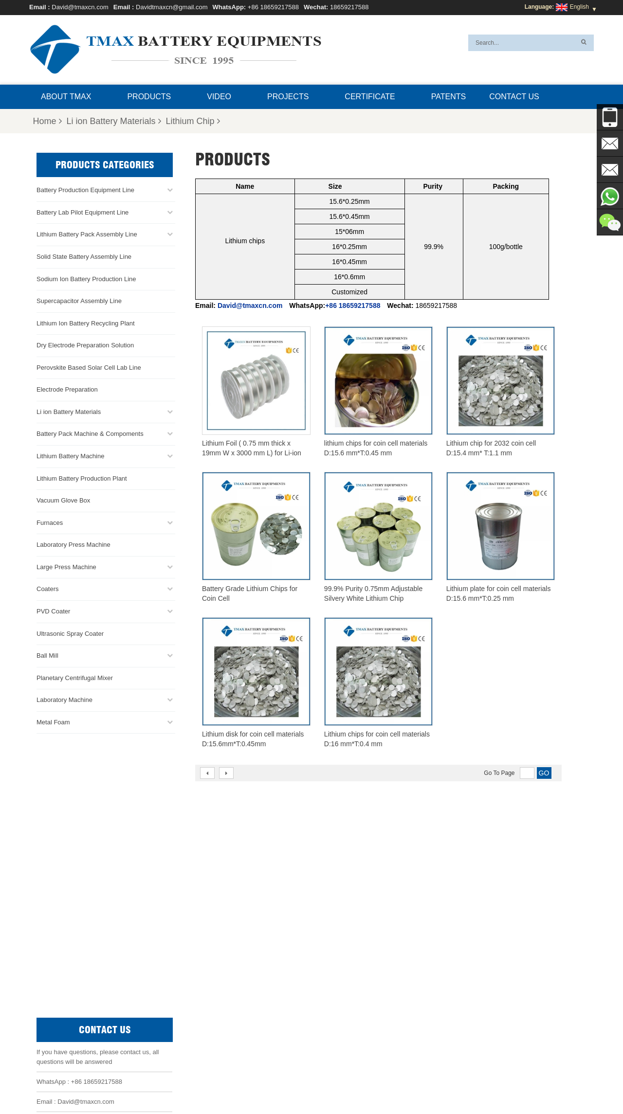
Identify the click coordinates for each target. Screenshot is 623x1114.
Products (149, 96)
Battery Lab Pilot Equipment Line (82, 212)
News (314, 1083)
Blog (415, 1083)
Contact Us (514, 96)
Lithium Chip (193, 121)
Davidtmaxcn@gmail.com (172, 7)
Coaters (48, 589)
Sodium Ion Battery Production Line (86, 278)
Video (219, 96)
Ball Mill (47, 655)
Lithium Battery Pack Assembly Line (87, 234)
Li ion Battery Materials (114, 121)
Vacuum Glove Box (63, 499)
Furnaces (50, 522)
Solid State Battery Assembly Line (84, 256)
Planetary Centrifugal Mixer (75, 677)
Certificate (370, 96)
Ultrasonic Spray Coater (70, 633)
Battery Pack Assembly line (336, 968)
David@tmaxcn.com (80, 7)
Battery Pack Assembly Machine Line (495, 1047)
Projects (288, 96)
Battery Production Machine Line (476, 1059)
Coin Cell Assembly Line (332, 980)
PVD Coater (53, 610)
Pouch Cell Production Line (336, 956)
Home (47, 121)
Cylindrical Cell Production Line (341, 991)
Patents (448, 96)
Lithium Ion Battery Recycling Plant (86, 322)
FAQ (290, 1083)
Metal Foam (53, 721)
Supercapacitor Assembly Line (79, 300)
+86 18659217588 (273, 7)
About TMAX (66, 96)
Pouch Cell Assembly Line (334, 1003)
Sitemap (386, 1083)
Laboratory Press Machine (73, 544)
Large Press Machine (66, 566)
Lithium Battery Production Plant (82, 478)
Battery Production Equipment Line (85, 190)
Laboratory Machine (64, 699)
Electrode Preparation (67, 389)
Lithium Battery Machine (70, 455)
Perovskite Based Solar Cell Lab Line (89, 367)
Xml (437, 1083)
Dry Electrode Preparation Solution (85, 345)
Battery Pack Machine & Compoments (90, 433)
